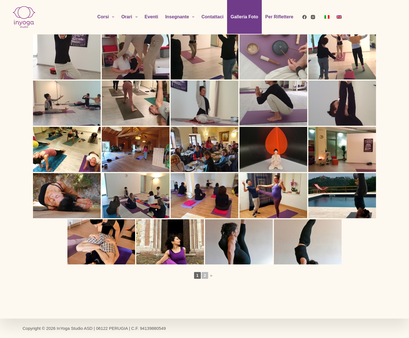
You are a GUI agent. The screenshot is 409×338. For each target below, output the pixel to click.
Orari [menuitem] (130, 17)
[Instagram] (313, 17)
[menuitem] (327, 17)
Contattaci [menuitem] (212, 16)
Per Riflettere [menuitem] (279, 16)
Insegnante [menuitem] (181, 17)
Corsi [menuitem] (106, 17)
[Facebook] (304, 17)
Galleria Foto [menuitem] (244, 16)
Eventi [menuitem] (151, 16)
